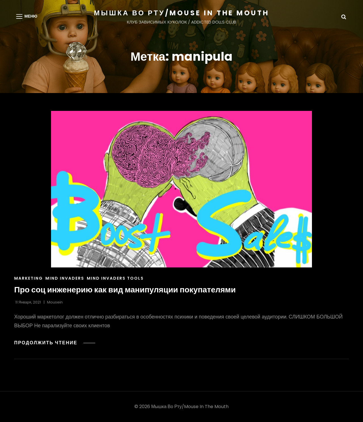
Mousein (55, 302)
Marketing (28, 278)
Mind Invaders (64, 278)
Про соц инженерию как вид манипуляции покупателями (125, 289)
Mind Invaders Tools (115, 278)
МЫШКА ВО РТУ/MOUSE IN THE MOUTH (181, 13)
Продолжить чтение (54, 342)
